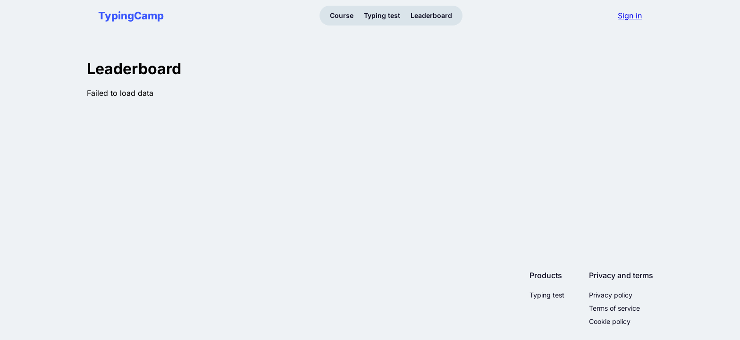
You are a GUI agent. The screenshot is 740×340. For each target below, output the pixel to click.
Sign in (630, 15)
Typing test (382, 15)
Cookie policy (610, 321)
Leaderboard (431, 15)
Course (341, 15)
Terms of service (614, 308)
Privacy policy (610, 295)
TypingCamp (131, 15)
